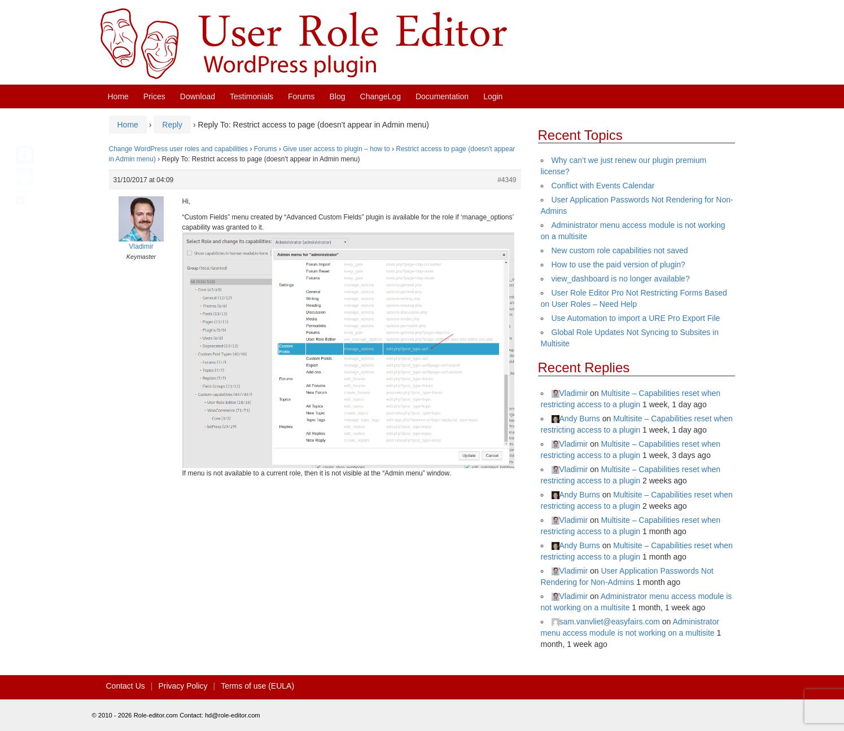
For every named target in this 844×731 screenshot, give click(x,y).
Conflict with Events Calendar (603, 185)
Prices (154, 96)
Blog (338, 96)
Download (197, 96)
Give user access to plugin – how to (336, 149)
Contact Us (125, 685)
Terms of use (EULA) (257, 685)
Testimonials (251, 96)
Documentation (442, 96)
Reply (172, 124)
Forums (301, 96)
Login (492, 96)
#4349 (506, 180)
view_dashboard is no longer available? (621, 278)
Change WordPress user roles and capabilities (178, 149)
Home (118, 96)
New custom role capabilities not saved (620, 250)
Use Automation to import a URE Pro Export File (636, 318)
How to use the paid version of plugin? (618, 264)
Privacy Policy (182, 685)
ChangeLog (380, 96)
